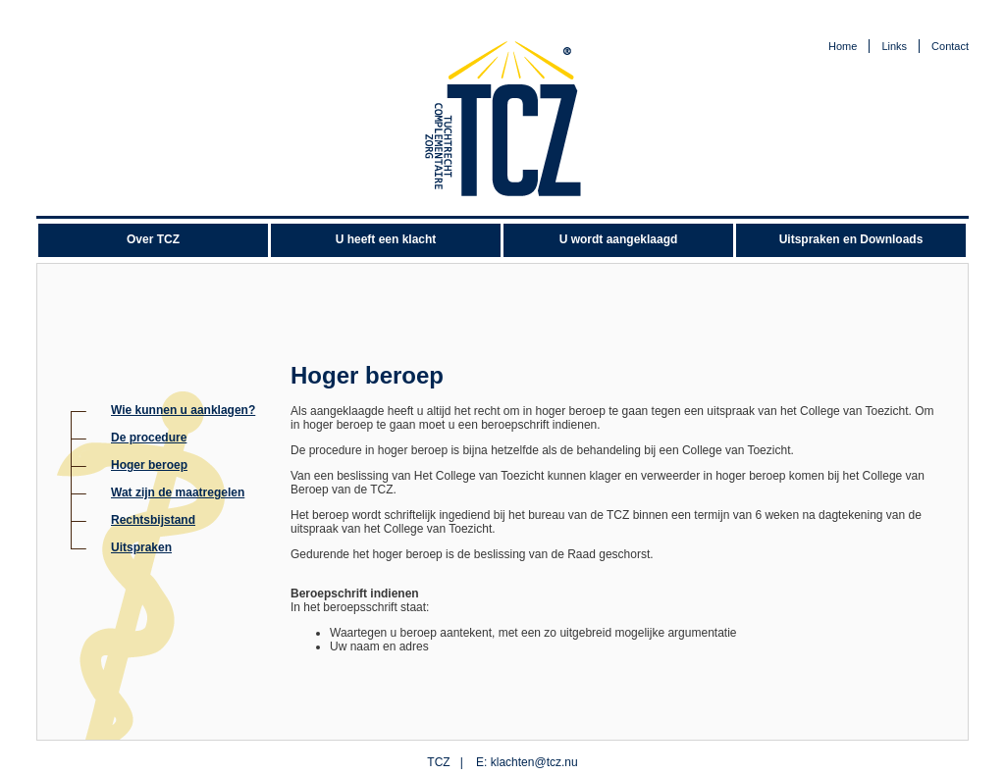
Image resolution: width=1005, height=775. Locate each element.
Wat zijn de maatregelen (177, 492)
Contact (950, 46)
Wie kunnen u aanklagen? (183, 410)
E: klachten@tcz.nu (527, 762)
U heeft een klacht (386, 239)
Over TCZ (153, 239)
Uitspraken (141, 547)
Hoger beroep (149, 465)
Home (842, 46)
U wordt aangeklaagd (618, 239)
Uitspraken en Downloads (851, 239)
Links (894, 46)
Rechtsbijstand (153, 520)
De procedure (148, 437)
